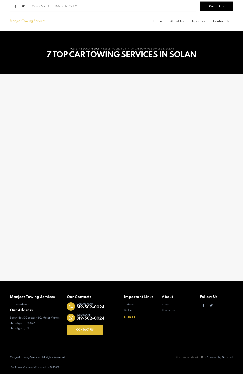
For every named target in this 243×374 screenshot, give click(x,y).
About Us (177, 21)
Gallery (128, 310)
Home (157, 21)
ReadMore (22, 304)
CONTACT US (85, 330)
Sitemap (129, 316)
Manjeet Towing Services (28, 21)
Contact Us (216, 6)
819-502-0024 (91, 308)
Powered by (219, 357)
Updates (198, 21)
